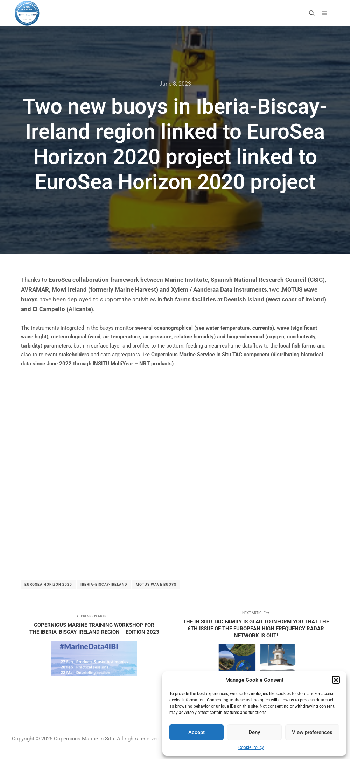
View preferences (312, 732)
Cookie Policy (251, 747)
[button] (336, 679)
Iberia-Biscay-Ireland (103, 584)
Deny (254, 732)
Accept (196, 732)
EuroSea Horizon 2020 (48, 584)
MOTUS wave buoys (156, 584)
